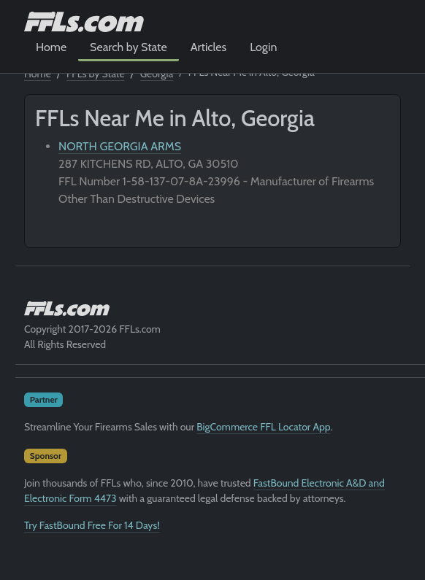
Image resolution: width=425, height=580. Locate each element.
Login (263, 47)
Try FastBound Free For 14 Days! (92, 525)
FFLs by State (95, 73)
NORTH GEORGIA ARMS (119, 146)
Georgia (156, 73)
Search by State (128, 47)
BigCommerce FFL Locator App (263, 426)
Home (51, 47)
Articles (208, 47)
